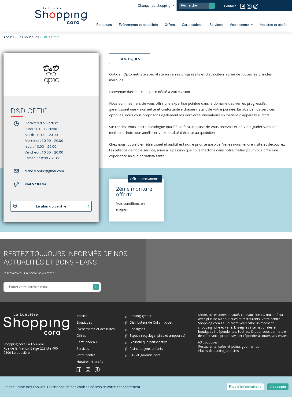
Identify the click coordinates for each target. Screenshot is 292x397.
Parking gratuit (138, 316)
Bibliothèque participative (146, 342)
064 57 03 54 (35, 183)
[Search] (197, 5)
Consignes (135, 329)
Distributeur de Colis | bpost (149, 322)
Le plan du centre (51, 206)
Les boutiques (28, 37)
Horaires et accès (273, 25)
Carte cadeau (192, 25)
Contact (230, 6)
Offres (170, 25)
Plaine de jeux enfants (144, 348)
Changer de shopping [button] (154, 6)
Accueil (9, 37)
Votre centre (86, 355)
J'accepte (278, 387)
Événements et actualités (138, 25)
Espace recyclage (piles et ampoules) (155, 335)
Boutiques (104, 25)
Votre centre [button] (240, 25)
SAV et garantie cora (142, 355)
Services (216, 25)
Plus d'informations (245, 387)
